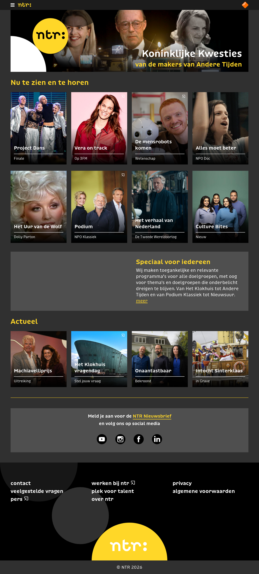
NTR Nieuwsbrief (152, 416)
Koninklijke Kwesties (192, 53)
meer (142, 301)
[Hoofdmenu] (12, 5)
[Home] (24, 5)
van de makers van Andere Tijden (188, 64)
